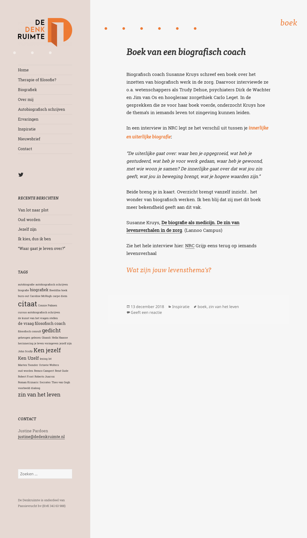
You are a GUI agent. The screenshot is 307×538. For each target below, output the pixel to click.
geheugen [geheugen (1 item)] (24, 337)
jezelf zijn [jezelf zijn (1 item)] (65, 343)
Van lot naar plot (33, 209)
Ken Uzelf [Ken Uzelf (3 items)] (28, 358)
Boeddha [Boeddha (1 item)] (54, 290)
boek (202, 306)
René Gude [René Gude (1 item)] (61, 370)
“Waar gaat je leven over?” (41, 248)
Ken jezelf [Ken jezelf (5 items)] (47, 350)
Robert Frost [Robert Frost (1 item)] (26, 376)
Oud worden (29, 219)
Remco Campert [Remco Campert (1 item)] (44, 370)
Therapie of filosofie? (37, 79)
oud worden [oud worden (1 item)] (25, 370)
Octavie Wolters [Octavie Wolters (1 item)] (49, 365)
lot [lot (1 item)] (50, 358)
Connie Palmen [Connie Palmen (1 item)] (47, 305)
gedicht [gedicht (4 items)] (51, 330)
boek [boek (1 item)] (64, 290)
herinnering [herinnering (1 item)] (25, 343)
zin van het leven (224, 306)
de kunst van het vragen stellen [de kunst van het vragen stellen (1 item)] (38, 318)
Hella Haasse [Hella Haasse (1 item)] (60, 337)
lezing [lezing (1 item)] (43, 358)
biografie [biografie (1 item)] (23, 290)
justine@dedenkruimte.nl (41, 436)
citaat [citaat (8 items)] (27, 303)
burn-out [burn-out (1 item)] (23, 296)
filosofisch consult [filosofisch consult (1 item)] (29, 331)
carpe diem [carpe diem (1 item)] (60, 296)
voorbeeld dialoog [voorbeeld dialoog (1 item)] (29, 388)
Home (23, 69)
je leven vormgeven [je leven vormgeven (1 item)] (46, 343)
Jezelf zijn (27, 229)
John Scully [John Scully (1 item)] (25, 351)
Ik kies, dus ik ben (34, 238)
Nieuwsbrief (29, 138)
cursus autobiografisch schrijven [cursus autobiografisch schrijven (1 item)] (39, 312)
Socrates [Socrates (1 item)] (45, 382)
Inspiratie (27, 128)
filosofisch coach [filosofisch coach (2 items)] (50, 323)
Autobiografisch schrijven (41, 109)
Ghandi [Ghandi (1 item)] (46, 337)
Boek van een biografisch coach (186, 53)
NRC (190, 245)
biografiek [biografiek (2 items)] (39, 289)
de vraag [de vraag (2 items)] (26, 323)
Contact (25, 148)
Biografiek (27, 89)
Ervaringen (28, 119)
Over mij (25, 99)
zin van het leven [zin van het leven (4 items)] (39, 394)
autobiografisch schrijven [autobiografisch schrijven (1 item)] (51, 284)
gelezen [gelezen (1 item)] (36, 337)
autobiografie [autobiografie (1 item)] (26, 284)
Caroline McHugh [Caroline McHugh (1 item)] (41, 296)
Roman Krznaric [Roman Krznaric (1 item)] (28, 382)
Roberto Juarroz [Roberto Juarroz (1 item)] (45, 376)
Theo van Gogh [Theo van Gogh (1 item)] (61, 382)
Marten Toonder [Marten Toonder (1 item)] (28, 365)
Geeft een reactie (146, 312)
